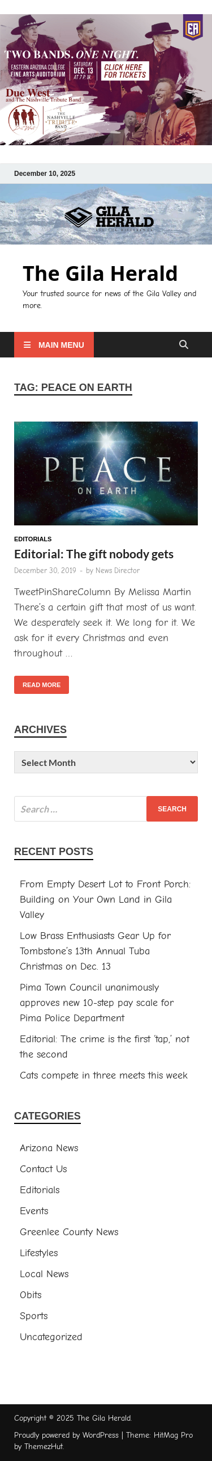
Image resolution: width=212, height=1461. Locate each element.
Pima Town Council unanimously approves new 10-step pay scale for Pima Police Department (97, 1003)
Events (34, 1211)
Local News (44, 1274)
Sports (33, 1316)
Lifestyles (39, 1253)
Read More (37, 682)
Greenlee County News (69, 1232)
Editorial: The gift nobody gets (94, 553)
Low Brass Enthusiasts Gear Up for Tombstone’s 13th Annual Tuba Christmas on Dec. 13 (95, 951)
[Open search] (183, 345)
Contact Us (43, 1169)
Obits (30, 1295)
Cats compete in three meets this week (104, 1075)
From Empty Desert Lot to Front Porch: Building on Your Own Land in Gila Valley (105, 899)
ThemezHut (43, 1446)
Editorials (32, 539)
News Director (118, 570)
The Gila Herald (100, 273)
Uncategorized (51, 1337)
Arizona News (49, 1148)
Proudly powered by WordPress (66, 1435)
